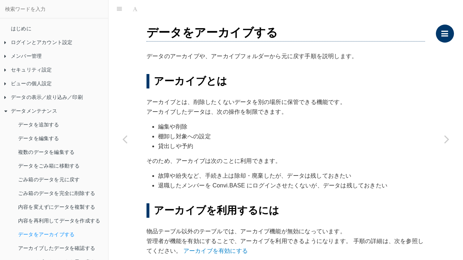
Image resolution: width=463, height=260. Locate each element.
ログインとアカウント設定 (38, 42)
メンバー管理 (23, 56)
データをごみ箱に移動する (49, 166)
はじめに (21, 28)
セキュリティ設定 (28, 70)
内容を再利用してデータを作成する (59, 221)
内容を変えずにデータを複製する (56, 207)
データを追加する (38, 124)
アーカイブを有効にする (215, 251)
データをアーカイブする (46, 234)
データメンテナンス (30, 111)
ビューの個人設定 (28, 83)
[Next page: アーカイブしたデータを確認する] (446, 139)
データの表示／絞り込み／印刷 (43, 97)
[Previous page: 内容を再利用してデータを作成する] (125, 139)
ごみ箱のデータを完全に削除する (56, 193)
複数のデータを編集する (46, 152)
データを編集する (38, 138)
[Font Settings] (135, 9)
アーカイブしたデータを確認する (56, 248)
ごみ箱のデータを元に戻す (49, 179)
